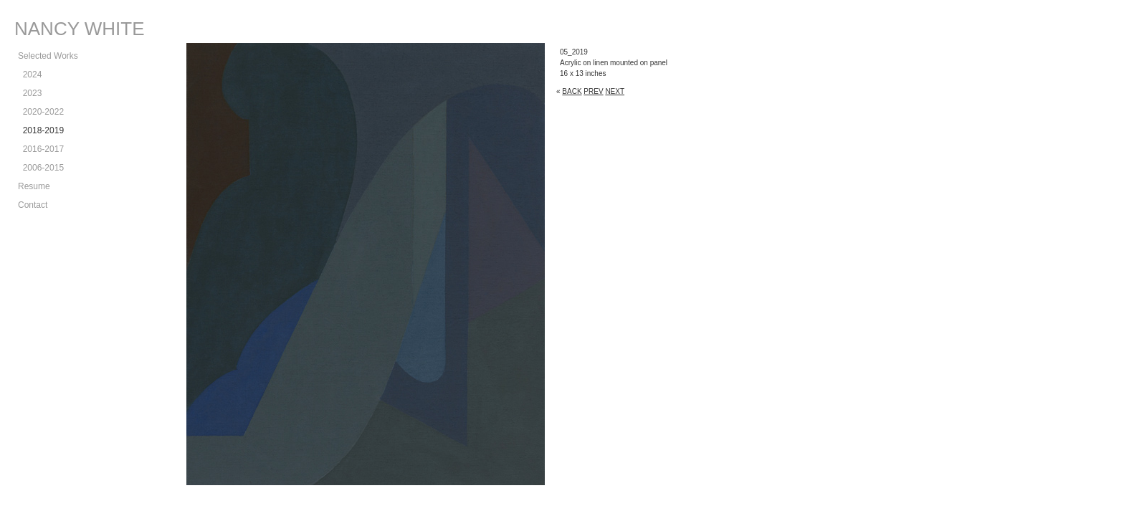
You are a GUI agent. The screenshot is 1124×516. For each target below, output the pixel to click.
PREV (593, 91)
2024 (30, 75)
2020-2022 (41, 112)
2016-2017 (41, 149)
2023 (30, 93)
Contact (32, 205)
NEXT (614, 91)
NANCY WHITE (79, 28)
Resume (34, 186)
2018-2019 (41, 130)
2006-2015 (41, 168)
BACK (571, 91)
